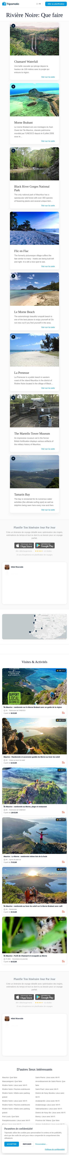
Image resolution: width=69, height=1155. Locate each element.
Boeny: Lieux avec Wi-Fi (45, 1116)
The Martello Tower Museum (32, 433)
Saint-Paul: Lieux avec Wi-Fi (47, 1089)
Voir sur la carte (48, 77)
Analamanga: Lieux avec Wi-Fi (48, 1105)
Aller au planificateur (56, 4)
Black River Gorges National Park (31, 188)
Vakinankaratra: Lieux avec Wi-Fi (49, 1109)
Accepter (11, 1144)
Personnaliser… (41, 1144)
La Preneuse (21, 372)
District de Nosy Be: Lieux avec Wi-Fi (50, 1113)
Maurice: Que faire (9, 1077)
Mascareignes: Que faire (12, 1081)
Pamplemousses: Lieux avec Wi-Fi (16, 1120)
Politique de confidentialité (55, 1149)
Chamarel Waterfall (26, 61)
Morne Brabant (23, 122)
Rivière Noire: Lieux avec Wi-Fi (14, 1085)
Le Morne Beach (24, 312)
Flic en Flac (21, 251)
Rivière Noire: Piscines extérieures (16, 1089)
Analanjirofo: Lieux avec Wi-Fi (48, 1101)
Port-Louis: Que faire (10, 1116)
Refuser (27, 1144)
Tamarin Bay (22, 494)
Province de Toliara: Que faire (47, 1120)
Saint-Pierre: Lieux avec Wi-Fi (48, 1077)
